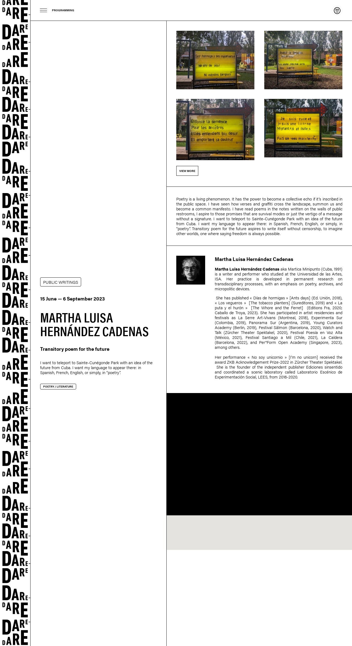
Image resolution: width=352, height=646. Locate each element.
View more (187, 171)
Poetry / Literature (58, 386)
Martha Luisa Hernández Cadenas (254, 258)
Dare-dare (15, 323)
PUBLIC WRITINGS (60, 282)
